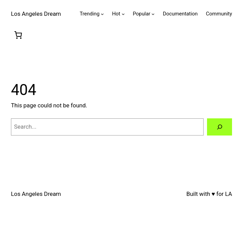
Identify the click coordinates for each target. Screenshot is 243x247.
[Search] (219, 127)
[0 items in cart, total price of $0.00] (18, 35)
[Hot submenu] (123, 13)
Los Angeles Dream (36, 13)
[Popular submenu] (153, 13)
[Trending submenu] (102, 13)
